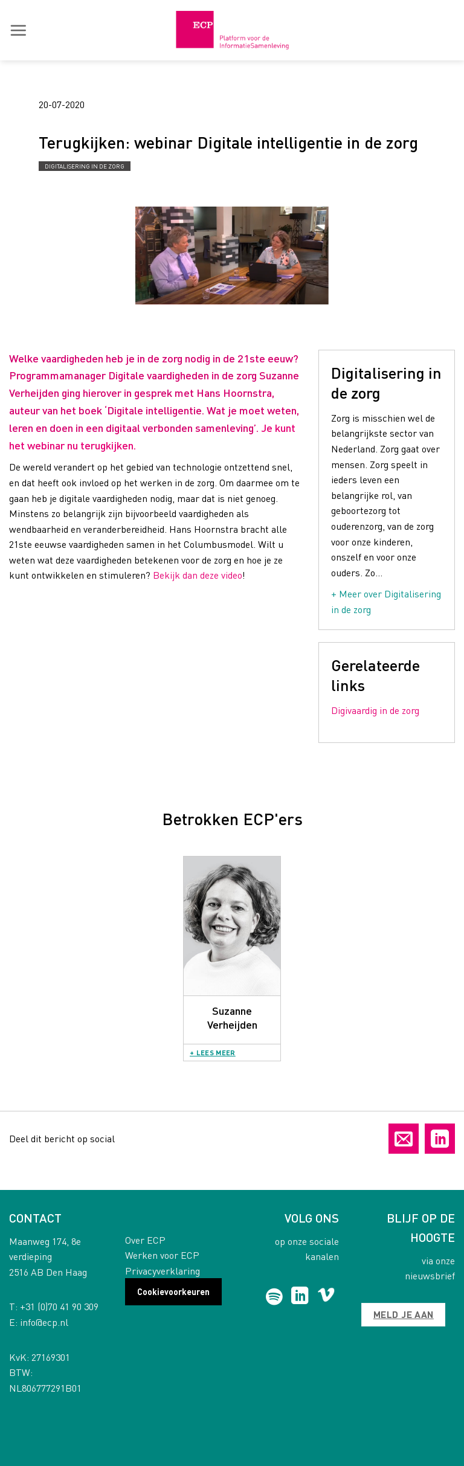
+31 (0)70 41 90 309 (59, 1306)
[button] (18, 30)
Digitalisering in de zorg (84, 166)
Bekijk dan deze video (197, 574)
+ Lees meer (213, 1052)
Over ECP (145, 1239)
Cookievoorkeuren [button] (173, 1291)
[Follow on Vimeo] (326, 1297)
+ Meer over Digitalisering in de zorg (386, 601)
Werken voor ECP (162, 1255)
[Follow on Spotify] (274, 1297)
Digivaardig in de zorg (375, 710)
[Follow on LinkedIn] (300, 1297)
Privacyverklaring (162, 1270)
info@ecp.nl (44, 1322)
